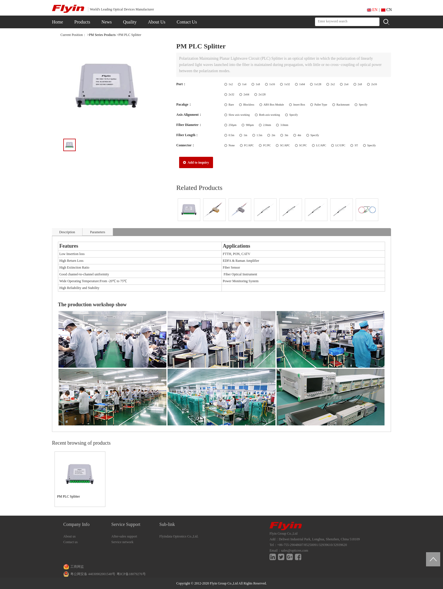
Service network (122, 542)
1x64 (302, 84)
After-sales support (124, 536)
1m (245, 135)
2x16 (374, 84)
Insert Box (299, 104)
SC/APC (285, 145)
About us (69, 536)
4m (299, 135)
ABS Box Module (274, 104)
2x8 (360, 84)
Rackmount (342, 104)
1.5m (259, 135)
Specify (363, 104)
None (232, 145)
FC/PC (267, 145)
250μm (232, 125)
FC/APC (249, 145)
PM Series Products (102, 35)
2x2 (333, 84)
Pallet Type (320, 104)
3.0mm (284, 125)
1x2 (231, 84)
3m (286, 135)
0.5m (231, 135)
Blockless (248, 104)
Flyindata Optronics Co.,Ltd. (178, 536)
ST (356, 145)
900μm (250, 125)
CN (386, 10)
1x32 (287, 84)
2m (273, 135)
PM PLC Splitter (68, 496)
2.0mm (267, 125)
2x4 (346, 84)
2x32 (231, 94)
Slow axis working (239, 114)
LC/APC (321, 145)
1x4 (244, 84)
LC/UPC (340, 145)
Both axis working (269, 114)
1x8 (258, 84)
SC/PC (303, 145)
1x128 (317, 84)
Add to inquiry (196, 162)
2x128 (262, 94)
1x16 (272, 84)
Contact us (70, 542)
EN (372, 10)
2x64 (246, 94)
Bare (231, 104)
